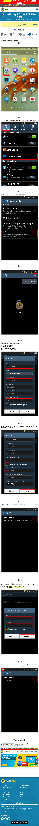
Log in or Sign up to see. (19, 586)
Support (22, 790)
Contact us (23, 787)
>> (14, 5)
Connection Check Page (16, 745)
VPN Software (7, 787)
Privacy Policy (6, 794)
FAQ (21, 794)
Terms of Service (7, 792)
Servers (5, 790)
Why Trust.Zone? (25, 785)
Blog (21, 792)
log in (24, 24)
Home (4, 785)
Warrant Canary (7, 797)
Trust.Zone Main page (8, 743)
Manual (22, 797)
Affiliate (5, 799)
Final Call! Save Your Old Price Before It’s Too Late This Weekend (17, 808)
